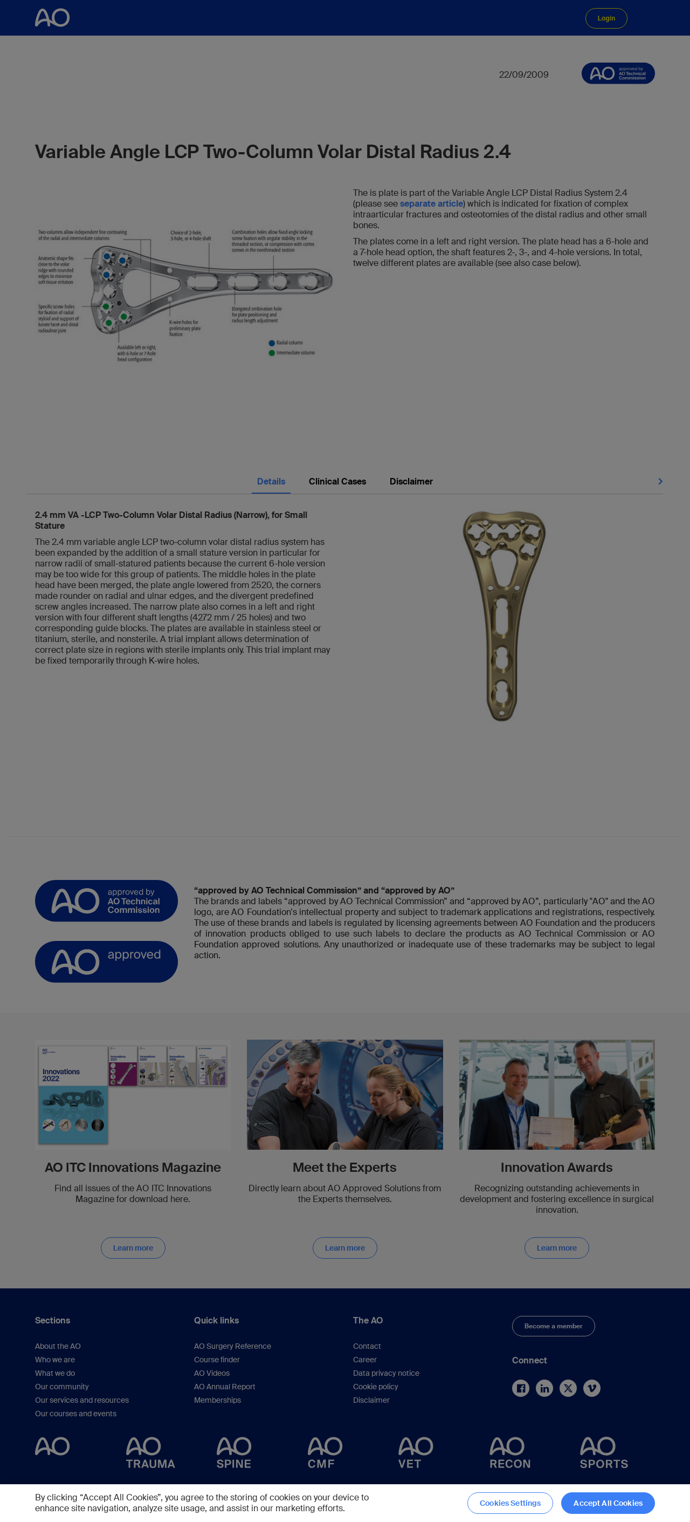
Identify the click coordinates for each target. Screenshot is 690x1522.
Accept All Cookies (608, 1503)
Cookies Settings (510, 1503)
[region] (345, 1503)
